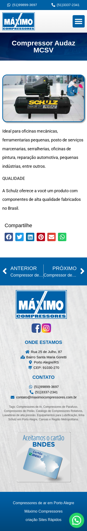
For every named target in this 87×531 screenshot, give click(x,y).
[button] (79, 21)
